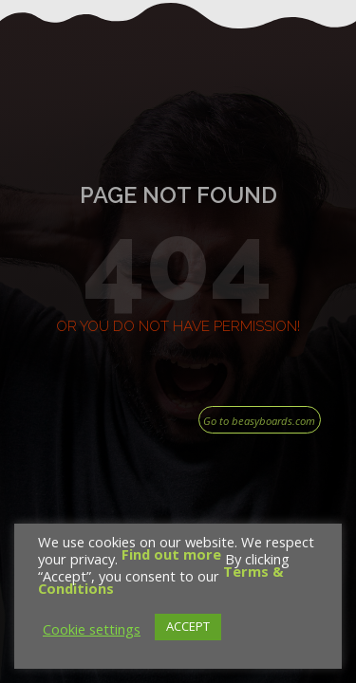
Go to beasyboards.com (259, 421)
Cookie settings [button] (92, 629)
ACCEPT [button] (188, 626)
